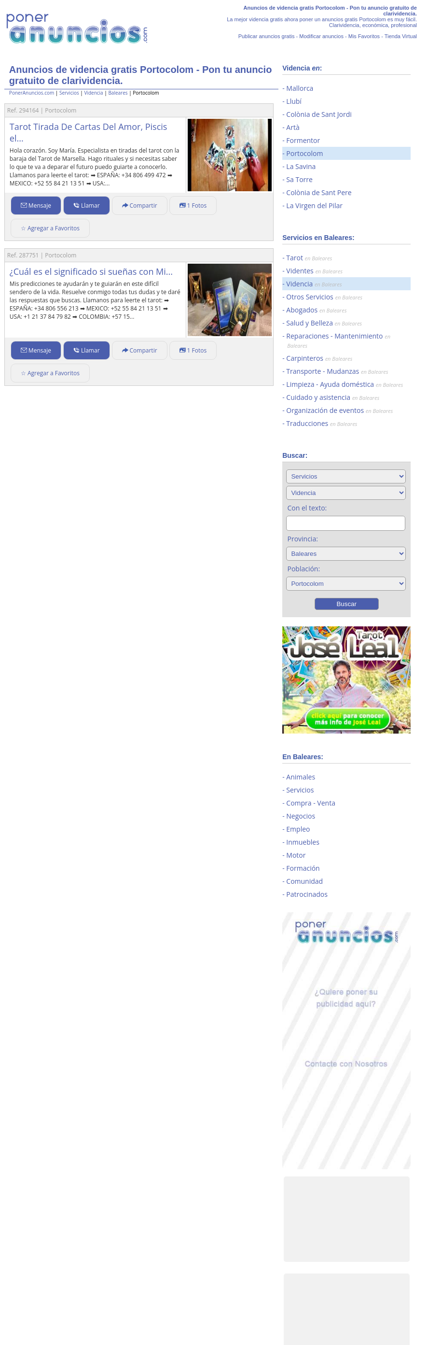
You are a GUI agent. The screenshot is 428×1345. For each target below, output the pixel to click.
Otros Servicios (324, 296)
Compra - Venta (310, 802)
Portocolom (304, 153)
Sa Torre (299, 179)
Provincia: (302, 538)
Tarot (309, 257)
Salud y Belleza (324, 322)
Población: (303, 568)
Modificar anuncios (321, 36)
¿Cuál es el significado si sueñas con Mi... (91, 271)
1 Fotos (193, 205)
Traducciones (321, 423)
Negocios (300, 816)
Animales (300, 776)
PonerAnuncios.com (31, 92)
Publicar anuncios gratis (266, 36)
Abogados (316, 309)
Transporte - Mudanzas (337, 371)
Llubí (294, 101)
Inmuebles (302, 842)
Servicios (69, 92)
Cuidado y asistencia (332, 397)
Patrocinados (307, 894)
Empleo (298, 829)
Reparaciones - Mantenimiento (338, 340)
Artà (292, 127)
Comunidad (304, 881)
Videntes (314, 270)
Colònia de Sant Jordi (318, 114)
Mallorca (299, 88)
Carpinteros (319, 358)
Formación (302, 868)
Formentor (303, 140)
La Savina (301, 166)
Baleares (117, 92)
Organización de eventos (339, 410)
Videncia (93, 92)
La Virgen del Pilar (314, 205)
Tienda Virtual (401, 36)
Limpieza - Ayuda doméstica (344, 384)
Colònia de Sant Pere (318, 192)
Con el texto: (307, 507)
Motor (295, 855)
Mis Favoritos (364, 36)
